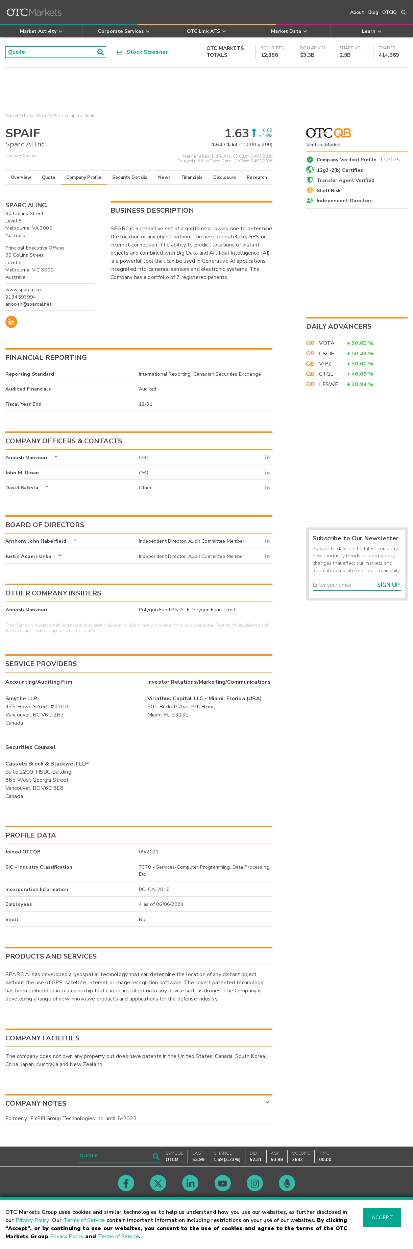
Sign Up (388, 585)
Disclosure (224, 177)
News (164, 177)
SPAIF (55, 115)
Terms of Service (84, 1220)
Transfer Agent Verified (345, 180)
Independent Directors (344, 200)
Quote (49, 177)
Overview (21, 177)
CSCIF (326, 353)
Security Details (129, 177)
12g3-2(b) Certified (340, 170)
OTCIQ (389, 12)
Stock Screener (142, 52)
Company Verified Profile (358, 158)
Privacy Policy (32, 1220)
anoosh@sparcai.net (28, 304)
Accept (382, 1217)
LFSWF (328, 384)
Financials (192, 177)
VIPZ (325, 364)
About (357, 12)
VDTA (327, 343)
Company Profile (83, 177)
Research (257, 177)
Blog (373, 12)
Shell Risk (329, 190)
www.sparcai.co (23, 289)
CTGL (326, 374)
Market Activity (19, 115)
